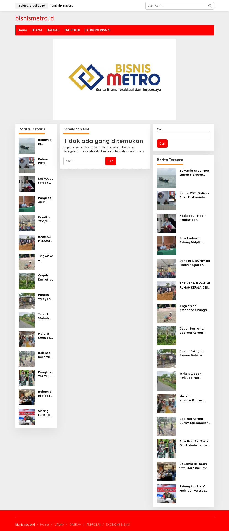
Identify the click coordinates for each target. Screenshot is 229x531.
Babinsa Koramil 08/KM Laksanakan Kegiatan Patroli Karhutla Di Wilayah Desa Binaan (45, 355)
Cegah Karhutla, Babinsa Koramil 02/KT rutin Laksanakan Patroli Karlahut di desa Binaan (45, 277)
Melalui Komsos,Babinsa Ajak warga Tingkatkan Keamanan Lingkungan (45, 336)
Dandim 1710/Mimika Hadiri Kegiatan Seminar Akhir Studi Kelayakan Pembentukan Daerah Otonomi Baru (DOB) (45, 219)
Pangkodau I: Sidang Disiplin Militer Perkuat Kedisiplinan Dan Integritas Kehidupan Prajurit (45, 200)
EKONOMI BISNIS (118, 524)
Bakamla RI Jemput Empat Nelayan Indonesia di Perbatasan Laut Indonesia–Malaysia (45, 142)
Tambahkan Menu (61, 6)
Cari (160, 129)
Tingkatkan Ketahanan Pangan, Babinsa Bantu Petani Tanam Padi (45, 258)
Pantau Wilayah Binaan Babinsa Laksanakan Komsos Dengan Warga (45, 297)
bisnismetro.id (34, 18)
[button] (210, 6)
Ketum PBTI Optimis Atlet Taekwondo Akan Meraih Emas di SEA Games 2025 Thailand (44, 161)
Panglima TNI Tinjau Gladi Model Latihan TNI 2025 (45, 374)
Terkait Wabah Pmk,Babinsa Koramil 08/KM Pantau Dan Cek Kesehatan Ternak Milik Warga (45, 316)
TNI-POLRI (93, 524)
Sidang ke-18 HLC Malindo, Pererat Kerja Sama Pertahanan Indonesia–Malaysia (45, 413)
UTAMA (59, 524)
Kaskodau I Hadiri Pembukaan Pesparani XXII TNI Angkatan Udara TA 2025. (45, 181)
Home (44, 524)
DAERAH (75, 524)
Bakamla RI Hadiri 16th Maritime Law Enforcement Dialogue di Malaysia (45, 394)
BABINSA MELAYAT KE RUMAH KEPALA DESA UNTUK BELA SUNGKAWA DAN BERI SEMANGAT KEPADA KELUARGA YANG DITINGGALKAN (45, 239)
